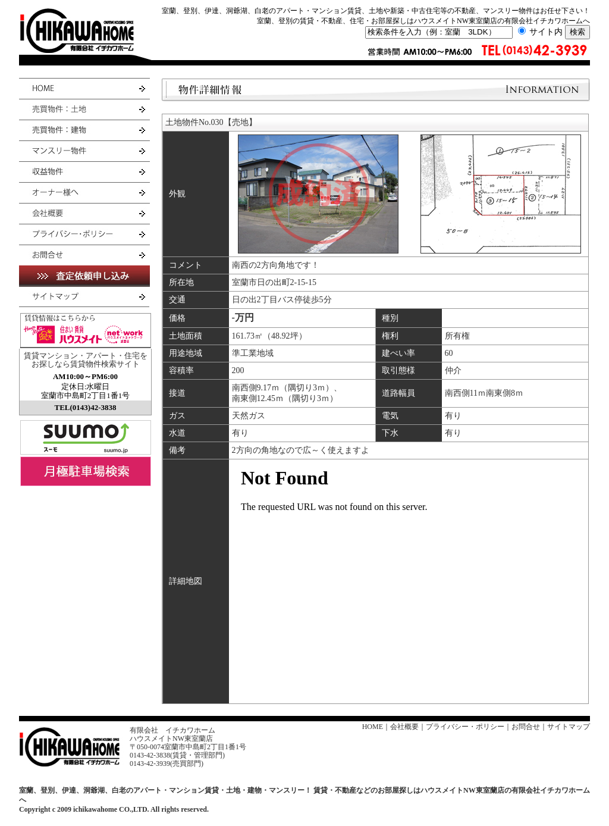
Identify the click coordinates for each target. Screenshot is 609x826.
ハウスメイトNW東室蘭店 (171, 738)
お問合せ (525, 726)
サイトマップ (568, 726)
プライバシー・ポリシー (465, 726)
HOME (372, 726)
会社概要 (404, 726)
